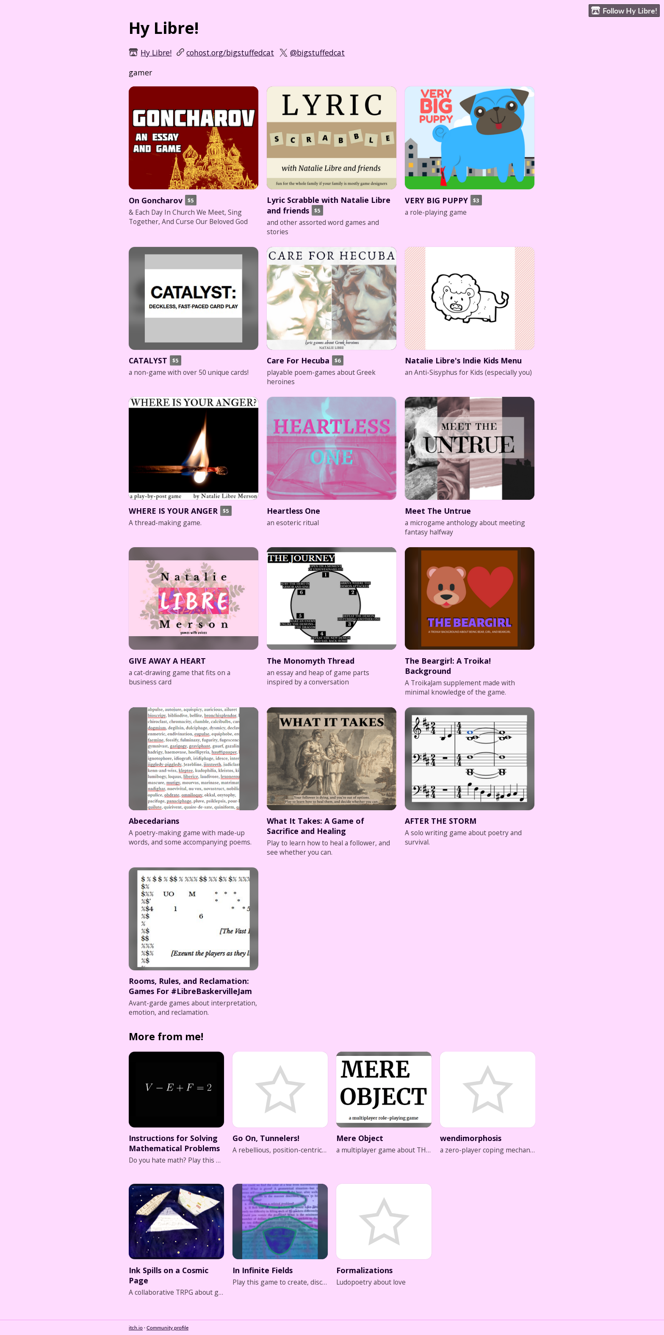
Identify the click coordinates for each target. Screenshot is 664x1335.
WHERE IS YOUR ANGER (173, 511)
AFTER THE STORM (440, 821)
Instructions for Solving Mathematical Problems (174, 1143)
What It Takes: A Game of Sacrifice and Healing (315, 826)
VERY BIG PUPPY (436, 200)
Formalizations (364, 1270)
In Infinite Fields (262, 1270)
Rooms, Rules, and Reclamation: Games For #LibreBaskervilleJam (190, 986)
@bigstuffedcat (317, 52)
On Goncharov (156, 200)
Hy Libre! (156, 52)
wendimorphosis (470, 1138)
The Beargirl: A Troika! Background (448, 666)
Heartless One (293, 511)
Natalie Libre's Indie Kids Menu (463, 360)
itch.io (136, 1327)
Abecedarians (154, 821)
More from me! (166, 1036)
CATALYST (148, 360)
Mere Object (359, 1138)
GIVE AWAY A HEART (167, 661)
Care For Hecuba (298, 360)
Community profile (167, 1327)
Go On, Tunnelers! (265, 1138)
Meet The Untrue (438, 511)
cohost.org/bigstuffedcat (230, 52)
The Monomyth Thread (310, 661)
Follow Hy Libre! (624, 11)
